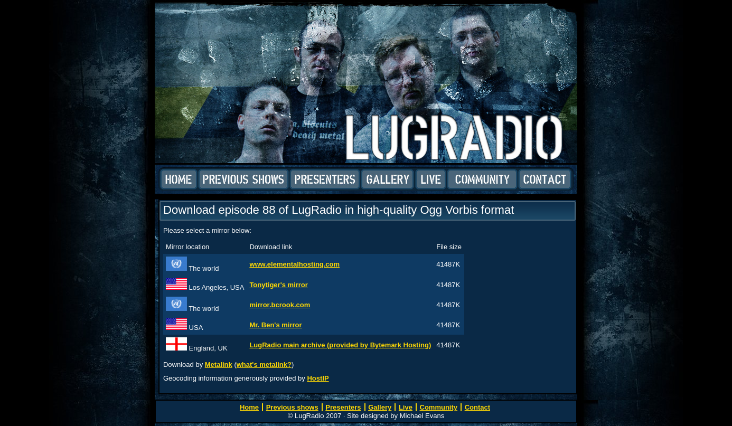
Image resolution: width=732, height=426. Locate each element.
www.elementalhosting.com (294, 264)
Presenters (324, 179)
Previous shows (243, 179)
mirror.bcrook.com (279, 305)
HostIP (318, 378)
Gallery (388, 179)
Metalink (218, 364)
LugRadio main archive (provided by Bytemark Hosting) (340, 345)
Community (482, 179)
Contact (544, 179)
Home (179, 179)
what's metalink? (264, 364)
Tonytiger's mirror (278, 285)
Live (430, 179)
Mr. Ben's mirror (275, 325)
